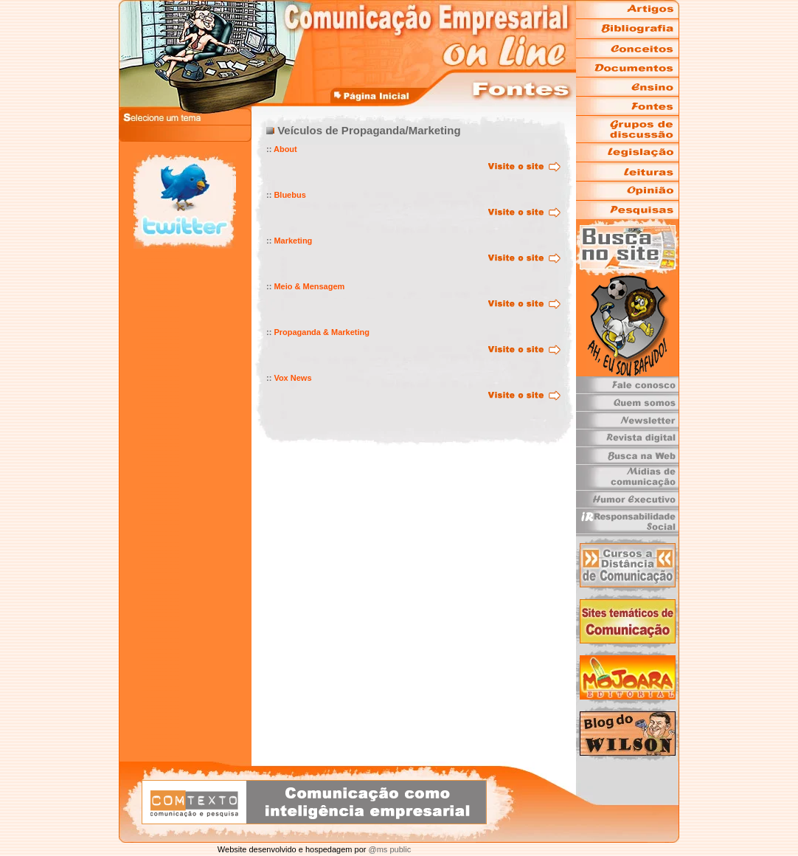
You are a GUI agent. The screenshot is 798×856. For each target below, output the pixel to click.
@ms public (388, 849)
